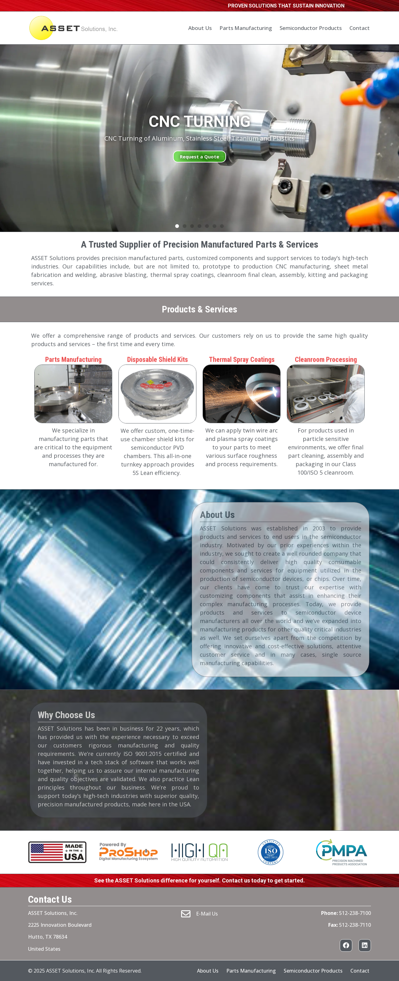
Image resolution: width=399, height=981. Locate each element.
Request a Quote (199, 156)
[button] (177, 226)
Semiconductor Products (311, 27)
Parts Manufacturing (245, 27)
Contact (359, 27)
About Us (200, 27)
